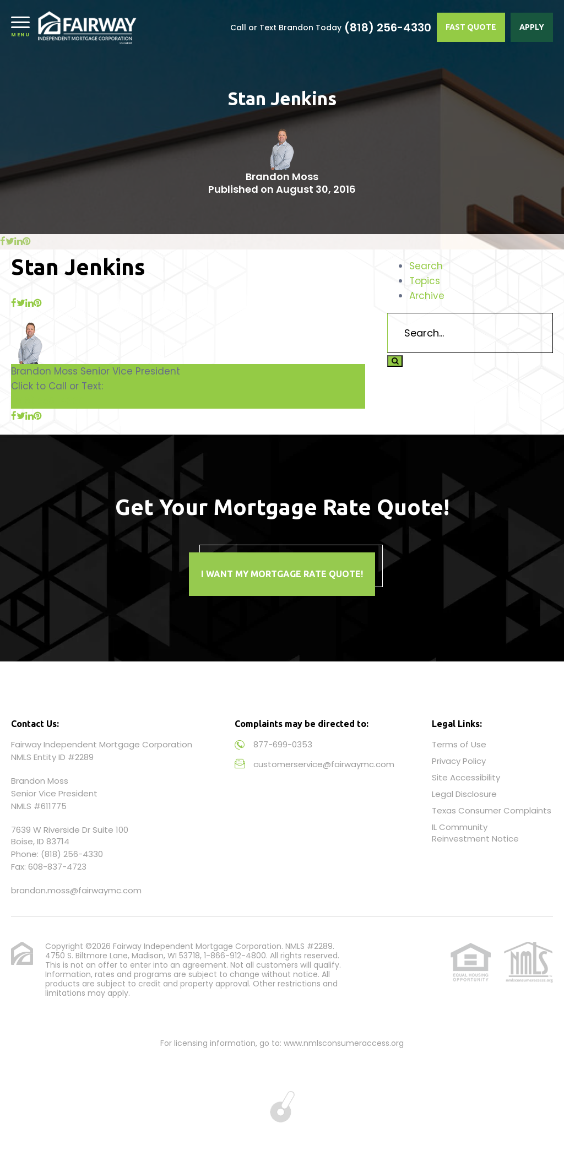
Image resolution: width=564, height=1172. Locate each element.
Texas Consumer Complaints (491, 810)
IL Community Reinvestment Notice (475, 832)
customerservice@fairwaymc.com (323, 764)
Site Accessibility (466, 777)
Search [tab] (426, 266)
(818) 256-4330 (387, 27)
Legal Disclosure (464, 794)
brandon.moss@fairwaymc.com (76, 890)
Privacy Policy (459, 761)
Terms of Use (459, 744)
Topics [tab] (424, 280)
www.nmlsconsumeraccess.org (344, 1043)
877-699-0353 (282, 744)
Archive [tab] (426, 295)
